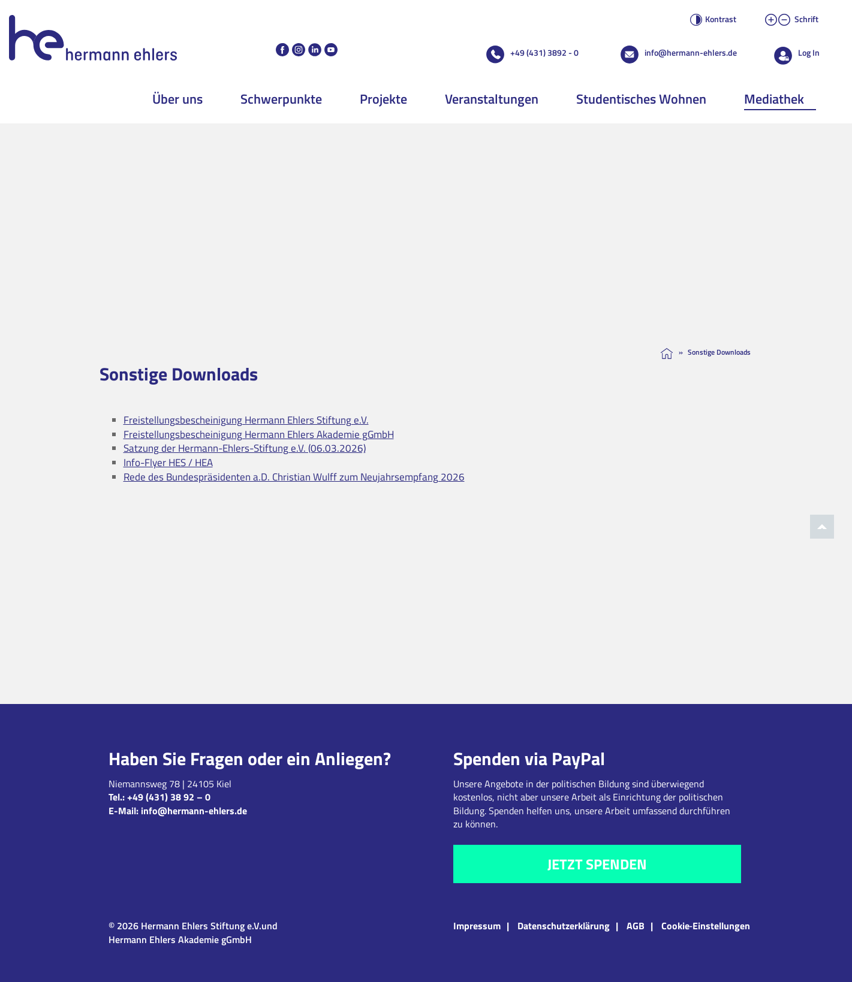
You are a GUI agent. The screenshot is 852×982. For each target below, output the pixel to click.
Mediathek (774, 99)
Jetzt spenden (597, 864)
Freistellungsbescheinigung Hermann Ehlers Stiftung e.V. (246, 420)
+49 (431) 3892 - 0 (544, 52)
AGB (636, 925)
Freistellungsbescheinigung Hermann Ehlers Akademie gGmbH (259, 434)
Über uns (177, 99)
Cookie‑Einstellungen (705, 925)
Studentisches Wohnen (641, 99)
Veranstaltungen (491, 99)
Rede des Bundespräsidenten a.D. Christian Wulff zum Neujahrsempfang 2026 (294, 477)
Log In (809, 52)
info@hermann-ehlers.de (691, 52)
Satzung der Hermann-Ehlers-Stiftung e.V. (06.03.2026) (245, 448)
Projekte (383, 99)
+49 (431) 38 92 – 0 (168, 797)
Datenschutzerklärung (563, 925)
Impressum (477, 925)
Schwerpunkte (281, 99)
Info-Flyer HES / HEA (168, 462)
